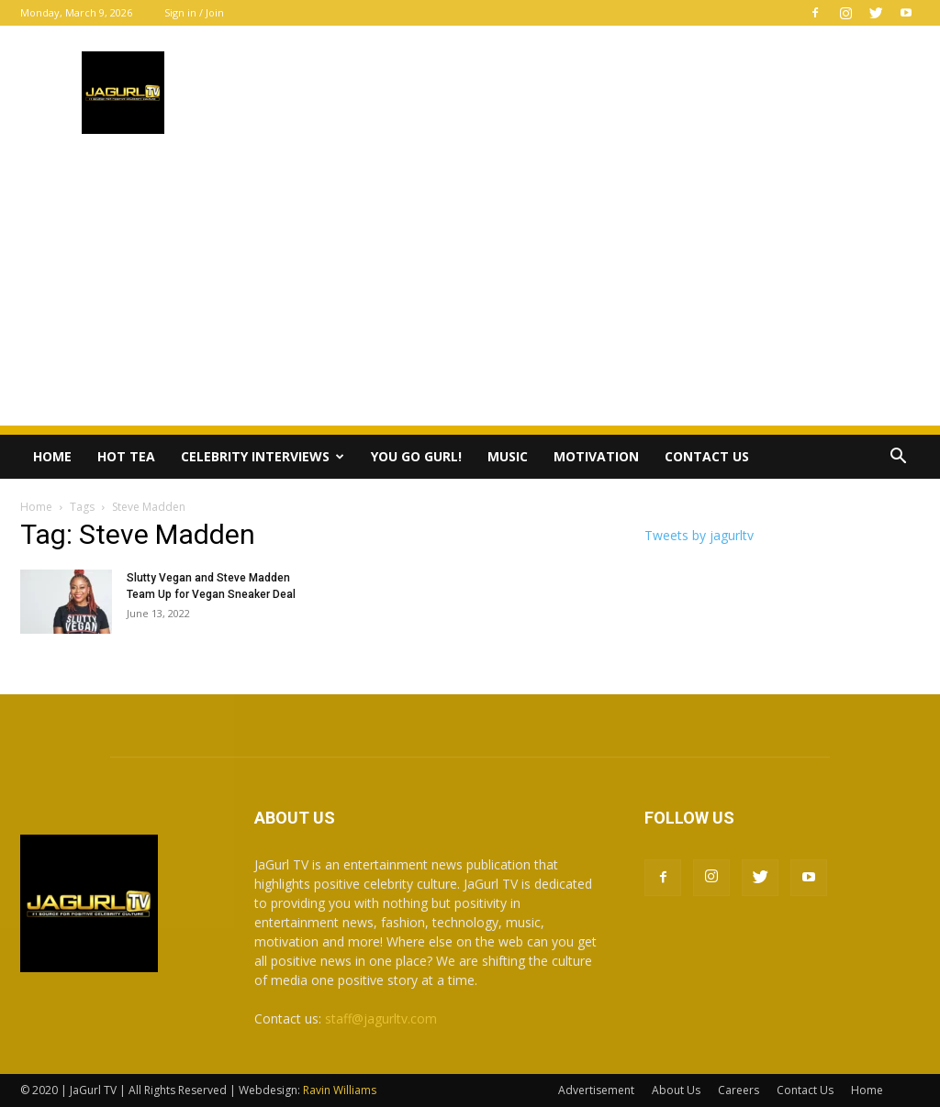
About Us (676, 1090)
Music (507, 456)
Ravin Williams (341, 1090)
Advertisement (596, 1090)
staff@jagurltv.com (381, 1018)
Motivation (596, 456)
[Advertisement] (470, 297)
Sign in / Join (194, 12)
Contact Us (707, 456)
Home (52, 456)
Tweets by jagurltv (699, 535)
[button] (898, 458)
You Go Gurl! (416, 456)
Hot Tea (126, 456)
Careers (738, 1090)
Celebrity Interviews (262, 456)
